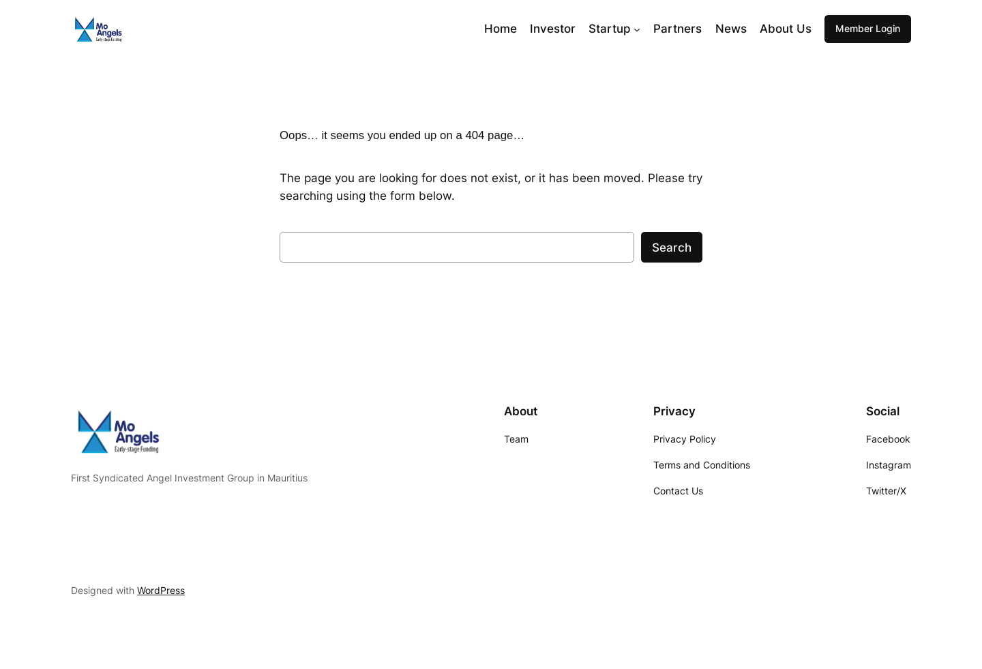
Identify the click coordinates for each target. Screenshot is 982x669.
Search (671, 247)
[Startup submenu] (637, 28)
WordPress (161, 590)
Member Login (867, 28)
